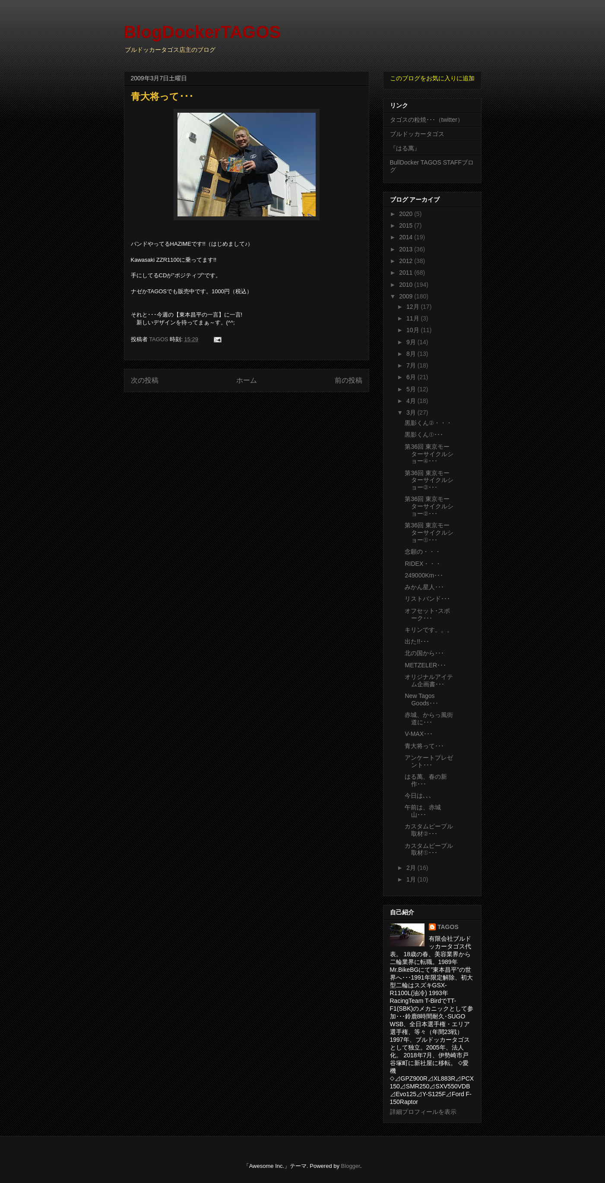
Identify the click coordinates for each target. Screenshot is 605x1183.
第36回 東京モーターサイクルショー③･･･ (429, 480)
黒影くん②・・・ (428, 422)
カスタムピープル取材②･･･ (429, 830)
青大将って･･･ (424, 745)
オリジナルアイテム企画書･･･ (429, 680)
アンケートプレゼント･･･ (429, 761)
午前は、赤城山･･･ (423, 811)
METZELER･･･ (425, 665)
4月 (412, 400)
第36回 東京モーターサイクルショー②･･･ (429, 506)
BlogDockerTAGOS (202, 31)
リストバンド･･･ (427, 598)
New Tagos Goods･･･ (421, 699)
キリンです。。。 (429, 629)
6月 (412, 377)
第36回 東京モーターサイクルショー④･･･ (429, 454)
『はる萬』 (405, 148)
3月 (412, 412)
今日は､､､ (418, 795)
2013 (406, 249)
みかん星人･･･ (424, 587)
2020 (406, 213)
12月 (413, 306)
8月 (412, 353)
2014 (406, 237)
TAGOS (448, 926)
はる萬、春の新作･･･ (426, 780)
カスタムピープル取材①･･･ (429, 849)
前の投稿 (348, 380)
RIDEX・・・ (423, 563)
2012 (406, 260)
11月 (413, 318)
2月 (412, 867)
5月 (412, 389)
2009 (406, 296)
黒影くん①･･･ (424, 434)
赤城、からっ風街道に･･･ (429, 718)
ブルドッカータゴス (417, 133)
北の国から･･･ (424, 653)
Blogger (350, 1166)
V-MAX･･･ (419, 733)
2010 (406, 284)
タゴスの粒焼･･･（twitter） (426, 119)
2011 (406, 272)
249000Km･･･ (424, 575)
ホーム (246, 380)
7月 (412, 365)
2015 (406, 225)
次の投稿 (144, 380)
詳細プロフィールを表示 (423, 1111)
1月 (412, 879)
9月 (412, 342)
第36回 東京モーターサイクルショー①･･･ (429, 532)
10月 (413, 330)
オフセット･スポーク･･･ (427, 614)
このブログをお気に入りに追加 (432, 78)
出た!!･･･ (417, 641)
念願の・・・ (423, 551)
